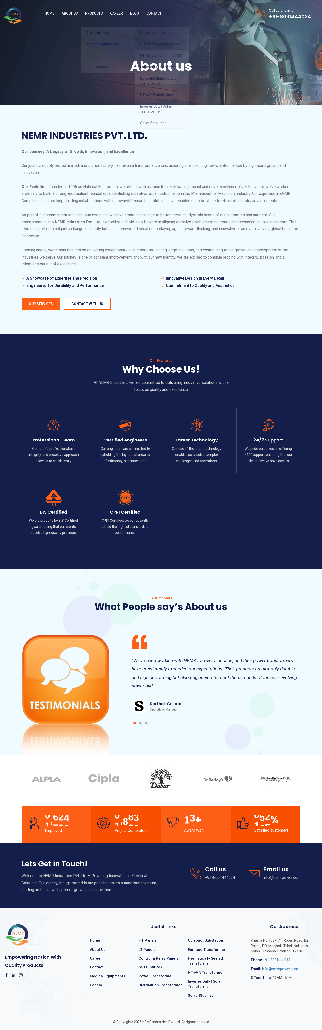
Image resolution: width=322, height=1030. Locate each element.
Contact (153, 13)
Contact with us (87, 304)
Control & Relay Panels (158, 958)
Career (116, 13)
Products (94, 13)
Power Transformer (156, 976)
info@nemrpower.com (274, 969)
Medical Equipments (107, 976)
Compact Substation (205, 940)
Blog (134, 13)
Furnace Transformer (206, 949)
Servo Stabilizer (201, 995)
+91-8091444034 (270, 960)
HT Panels (148, 940)
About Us (70, 13)
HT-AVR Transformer (206, 972)
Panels (96, 985)
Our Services (41, 304)
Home (49, 13)
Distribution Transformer (160, 985)
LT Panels (147, 949)
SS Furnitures (150, 967)
